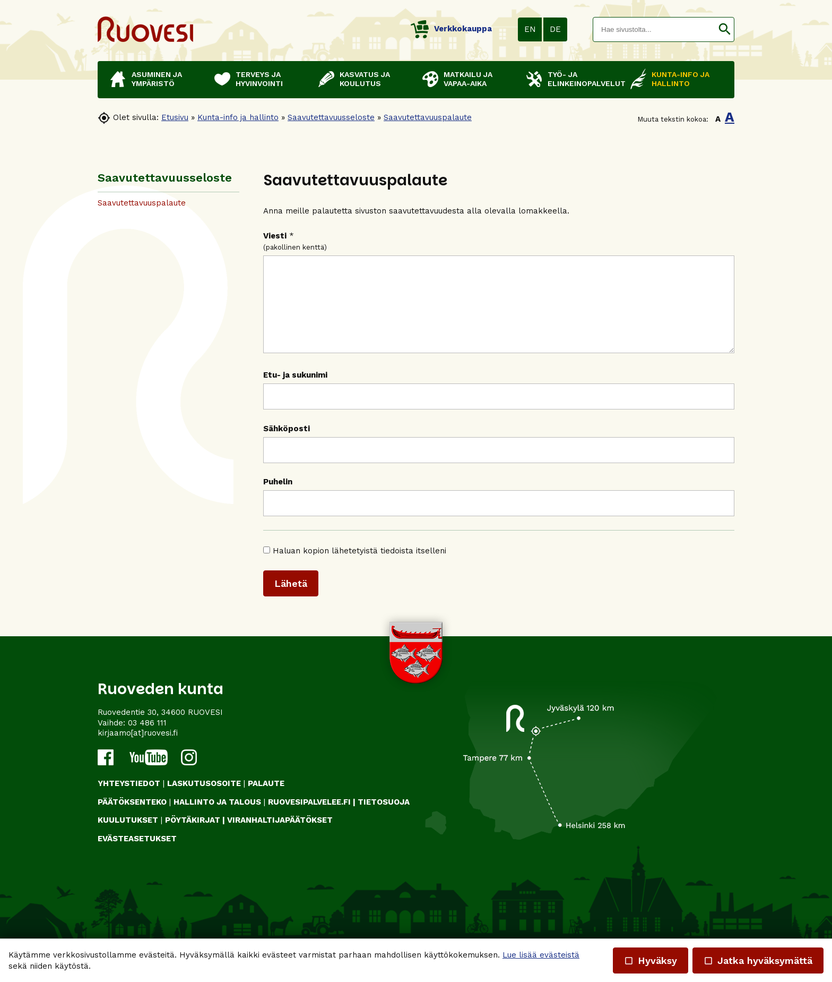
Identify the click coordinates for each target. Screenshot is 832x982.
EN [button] (530, 29)
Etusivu (174, 117)
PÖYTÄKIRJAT (192, 836)
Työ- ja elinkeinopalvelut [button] (584, 79)
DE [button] (555, 29)
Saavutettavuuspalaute (428, 117)
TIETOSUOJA (384, 818)
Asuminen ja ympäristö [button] (157, 79)
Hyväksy (650, 960)
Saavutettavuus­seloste (331, 117)
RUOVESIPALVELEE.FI (309, 818)
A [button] (718, 119)
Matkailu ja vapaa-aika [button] (468, 79)
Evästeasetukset (137, 854)
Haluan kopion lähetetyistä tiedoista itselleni (359, 566)
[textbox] (654, 29)
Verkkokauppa (451, 28)
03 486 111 (147, 739)
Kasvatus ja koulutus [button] (365, 79)
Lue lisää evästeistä (540, 955)
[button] (724, 29)
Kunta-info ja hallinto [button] (680, 79)
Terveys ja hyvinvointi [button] (259, 79)
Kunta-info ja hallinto (238, 117)
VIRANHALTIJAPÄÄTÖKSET (280, 836)
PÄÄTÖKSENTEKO (132, 818)
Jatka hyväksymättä (758, 960)
